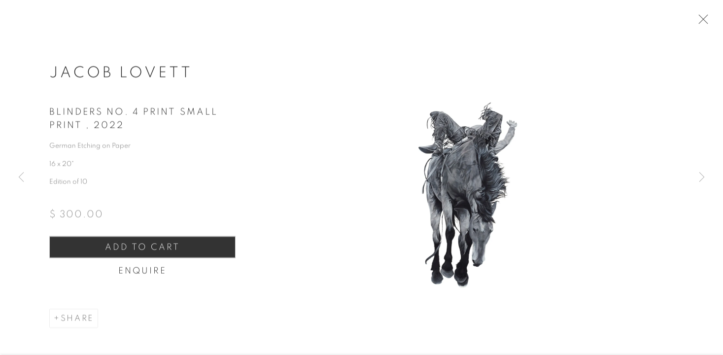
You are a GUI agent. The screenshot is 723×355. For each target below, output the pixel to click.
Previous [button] (21, 177)
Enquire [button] (141, 277)
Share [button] (77, 325)
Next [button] (702, 177)
